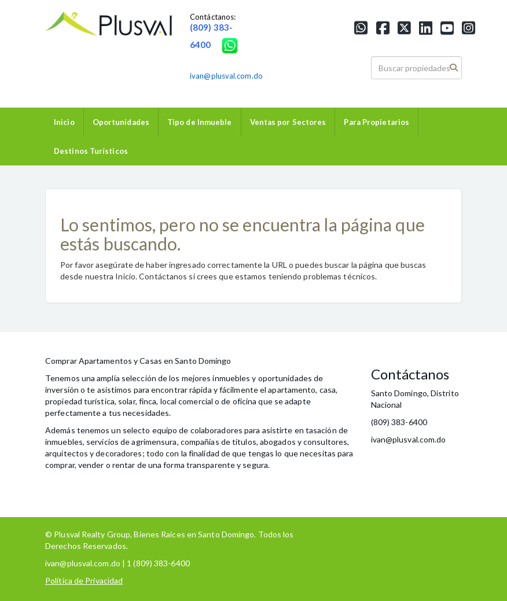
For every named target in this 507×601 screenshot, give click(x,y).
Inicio (64, 122)
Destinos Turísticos (91, 151)
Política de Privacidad (84, 580)
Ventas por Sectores (288, 122)
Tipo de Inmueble (199, 122)
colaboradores (216, 430)
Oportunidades (121, 122)
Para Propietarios (376, 122)
